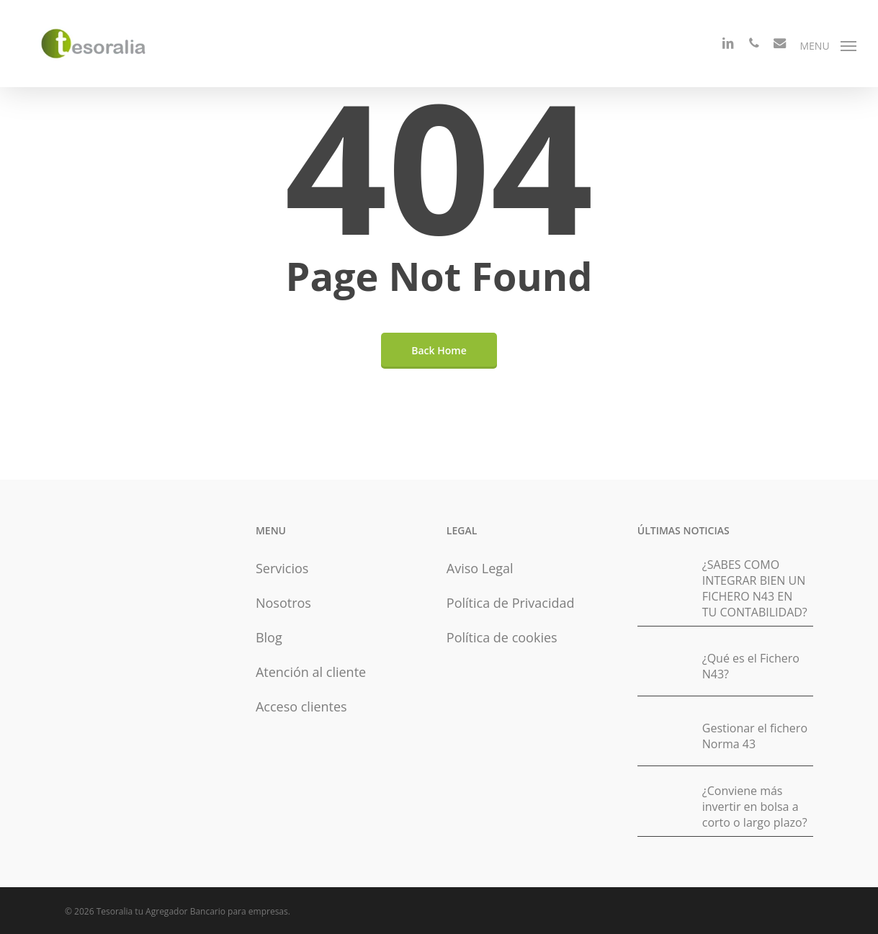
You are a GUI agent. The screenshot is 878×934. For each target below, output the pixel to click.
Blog (269, 637)
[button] (827, 44)
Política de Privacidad (511, 602)
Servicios (282, 568)
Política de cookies (502, 637)
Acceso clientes (301, 706)
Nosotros (283, 602)
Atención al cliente (311, 672)
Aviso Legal (480, 568)
